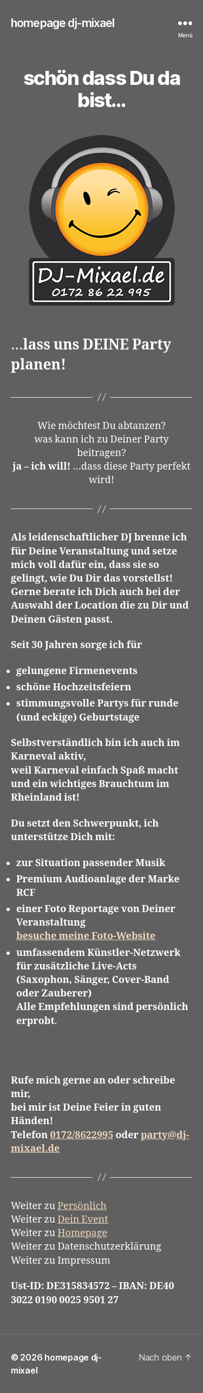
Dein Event (82, 1219)
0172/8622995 (81, 1135)
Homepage (82, 1233)
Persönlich (82, 1206)
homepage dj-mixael (62, 23)
